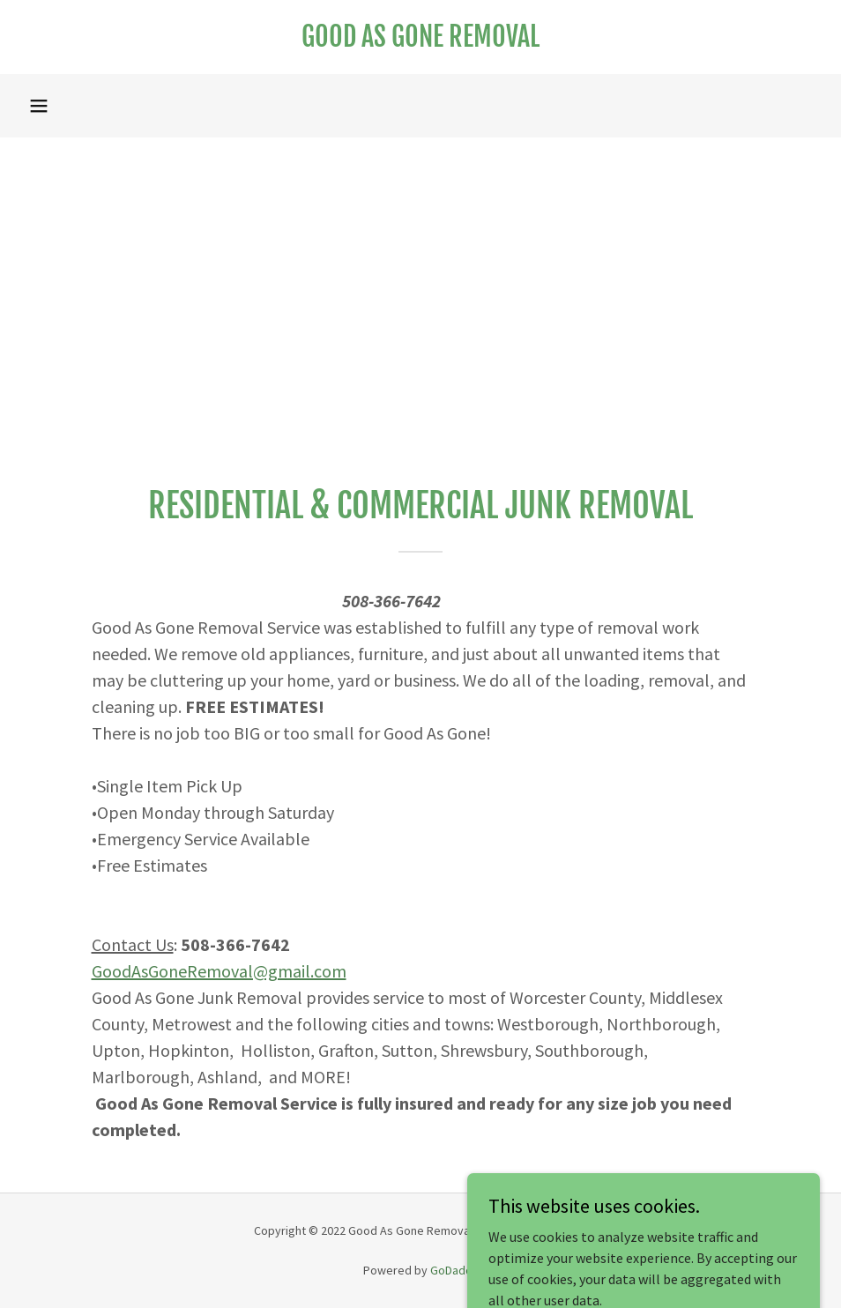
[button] (38, 105)
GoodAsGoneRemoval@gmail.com (219, 971)
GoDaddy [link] (454, 1270)
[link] (420, 41)
